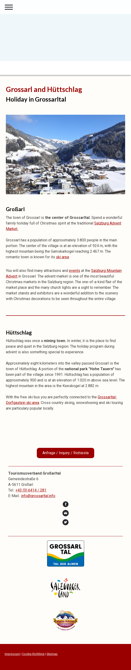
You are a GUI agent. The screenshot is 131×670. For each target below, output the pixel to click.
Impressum (12, 654)
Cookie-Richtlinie (33, 654)
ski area (62, 257)
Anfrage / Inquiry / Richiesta (65, 453)
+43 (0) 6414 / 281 (30, 490)
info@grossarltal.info (38, 496)
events (74, 270)
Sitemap (52, 654)
